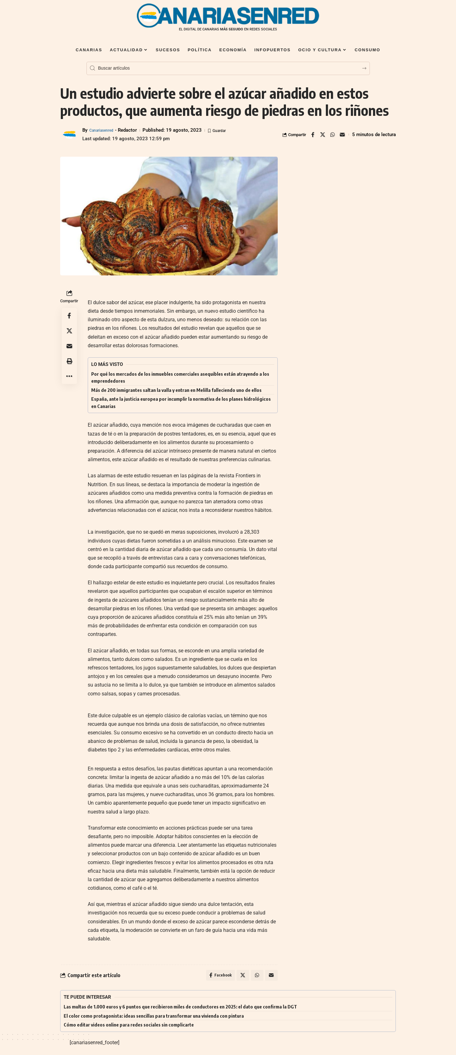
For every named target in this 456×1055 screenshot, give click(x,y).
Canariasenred (104, 130)
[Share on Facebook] (312, 134)
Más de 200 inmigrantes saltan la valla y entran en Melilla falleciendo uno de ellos (176, 390)
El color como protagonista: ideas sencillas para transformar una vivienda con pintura (154, 1017)
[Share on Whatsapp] (332, 134)
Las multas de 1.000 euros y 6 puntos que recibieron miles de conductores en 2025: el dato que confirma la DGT (180, 1008)
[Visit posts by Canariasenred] (69, 134)
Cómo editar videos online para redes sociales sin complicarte (129, 1026)
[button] (69, 361)
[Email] (342, 134)
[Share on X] (322, 134)
